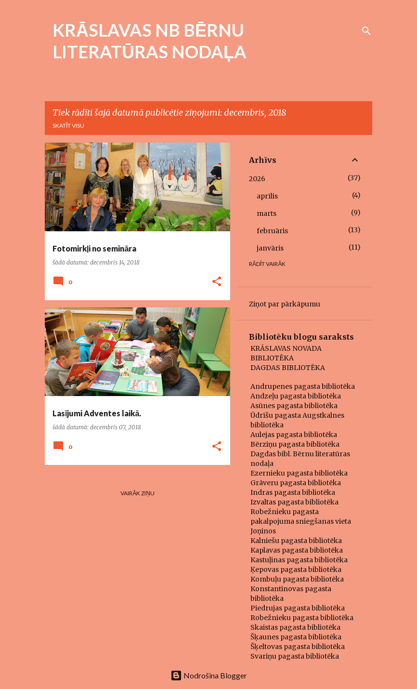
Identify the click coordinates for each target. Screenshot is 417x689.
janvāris (270, 248)
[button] (216, 282)
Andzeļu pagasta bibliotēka (295, 396)
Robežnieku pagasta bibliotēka (301, 617)
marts (266, 213)
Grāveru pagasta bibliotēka (295, 482)
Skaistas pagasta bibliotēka (295, 627)
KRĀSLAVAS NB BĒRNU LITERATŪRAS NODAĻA (149, 40)
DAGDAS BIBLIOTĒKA (287, 367)
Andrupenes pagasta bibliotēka (302, 386)
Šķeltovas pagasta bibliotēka (297, 646)
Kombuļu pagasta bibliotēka (297, 579)
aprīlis (267, 196)
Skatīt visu (68, 125)
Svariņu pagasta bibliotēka (294, 656)
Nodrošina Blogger (208, 675)
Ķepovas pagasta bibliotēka (295, 569)
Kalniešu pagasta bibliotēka (296, 540)
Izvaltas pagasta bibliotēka (294, 502)
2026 (257, 178)
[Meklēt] (366, 30)
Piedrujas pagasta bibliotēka (297, 608)
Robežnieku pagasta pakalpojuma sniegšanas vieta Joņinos (300, 521)
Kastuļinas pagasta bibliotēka (299, 560)
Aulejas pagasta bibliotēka (293, 434)
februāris (272, 230)
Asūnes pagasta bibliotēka (294, 405)
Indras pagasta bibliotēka (292, 492)
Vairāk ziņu (137, 493)
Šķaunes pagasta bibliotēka (295, 637)
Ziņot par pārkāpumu (284, 304)
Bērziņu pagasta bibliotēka (294, 444)
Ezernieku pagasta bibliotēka (299, 473)
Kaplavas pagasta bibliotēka (296, 550)
